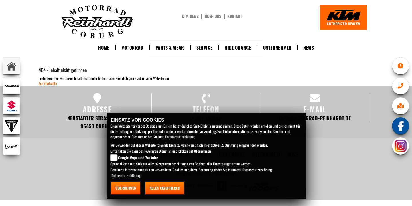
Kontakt (234, 16)
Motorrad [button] (132, 47)
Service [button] (204, 47)
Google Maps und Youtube (138, 158)
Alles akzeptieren (165, 188)
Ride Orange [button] (238, 47)
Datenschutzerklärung (180, 137)
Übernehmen (125, 188)
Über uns (213, 16)
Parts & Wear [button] (169, 47)
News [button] (308, 47)
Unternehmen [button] (277, 47)
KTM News (190, 16)
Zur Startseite (48, 83)
